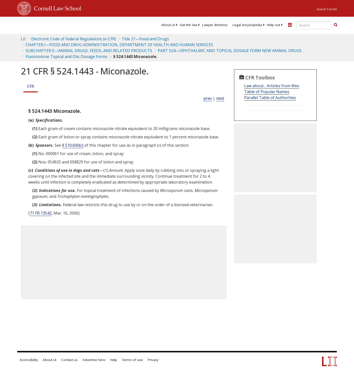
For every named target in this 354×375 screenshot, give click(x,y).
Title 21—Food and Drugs (145, 39)
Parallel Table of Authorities (270, 97)
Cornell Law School (56, 7)
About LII (168, 25)
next (220, 98)
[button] (335, 25)
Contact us (69, 360)
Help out (273, 25)
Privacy (153, 360)
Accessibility (29, 360)
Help (113, 360)
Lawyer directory (215, 25)
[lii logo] (72, 24)
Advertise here (94, 360)
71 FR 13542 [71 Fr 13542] (41, 213)
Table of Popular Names (266, 91)
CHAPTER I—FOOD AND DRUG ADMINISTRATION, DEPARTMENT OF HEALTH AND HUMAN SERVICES (119, 44)
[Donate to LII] (290, 25)
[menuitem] (168, 24)
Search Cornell (327, 9)
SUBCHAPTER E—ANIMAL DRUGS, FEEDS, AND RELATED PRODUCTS (89, 50)
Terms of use (132, 360)
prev (208, 98)
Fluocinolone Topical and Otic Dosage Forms (66, 56)
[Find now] (335, 25)
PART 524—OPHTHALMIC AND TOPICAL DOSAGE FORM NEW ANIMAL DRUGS (230, 50)
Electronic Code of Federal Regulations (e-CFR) (73, 39)
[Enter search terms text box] (314, 25)
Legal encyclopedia (247, 25)
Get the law (188, 25)
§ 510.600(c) (72, 145)
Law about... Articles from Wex (271, 85)
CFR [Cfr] (30, 86)
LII (23, 39)
